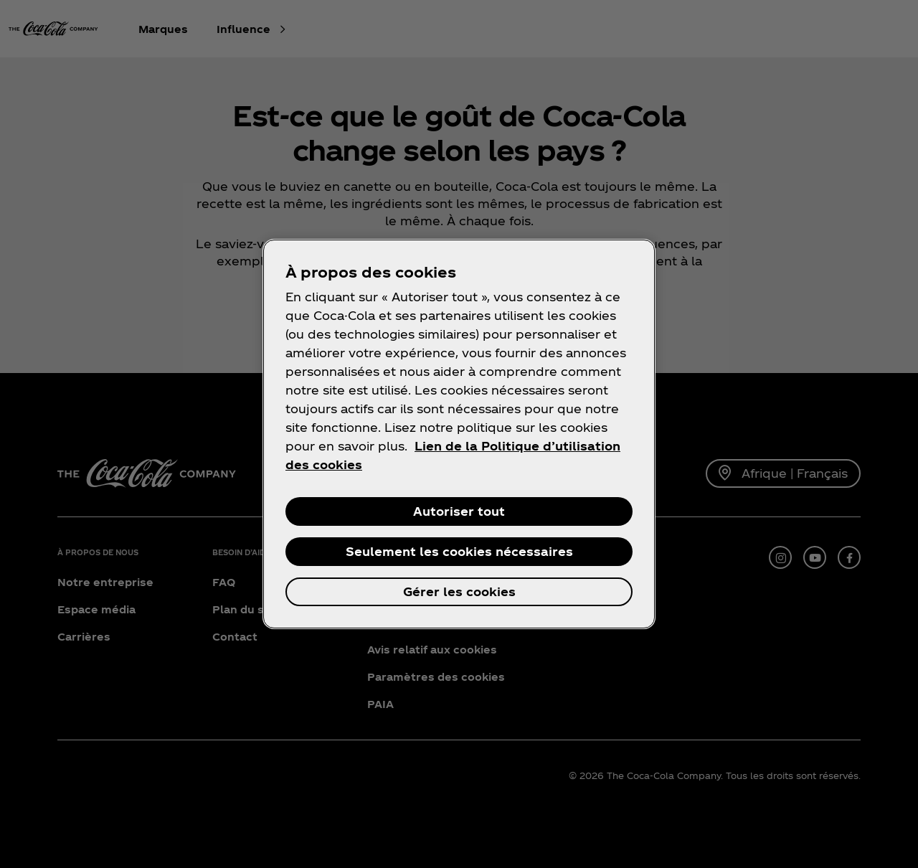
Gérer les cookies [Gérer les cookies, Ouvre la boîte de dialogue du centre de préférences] (459, 591)
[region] (459, 434)
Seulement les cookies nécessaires (459, 551)
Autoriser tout (459, 511)
